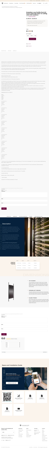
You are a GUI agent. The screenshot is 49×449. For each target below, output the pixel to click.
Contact (40, 3)
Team (27, 431)
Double (32, 35)
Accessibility (43, 439)
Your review (3, 191)
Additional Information (23, 216)
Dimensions (15, 216)
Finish (27, 29)
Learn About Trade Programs (36, 430)
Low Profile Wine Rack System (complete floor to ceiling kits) (9, 6)
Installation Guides (44, 435)
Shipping (43, 431)
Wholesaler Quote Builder (36, 433)
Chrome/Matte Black (26, 31)
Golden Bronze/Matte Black (30, 31)
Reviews (30, 216)
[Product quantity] (27, 39)
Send (13, 432)
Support (43, 428)
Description (9, 216)
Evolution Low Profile (32, 16)
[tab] (3, 51)
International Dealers (44, 440)
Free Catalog (20, 431)
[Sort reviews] (45, 352)
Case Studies (20, 435)
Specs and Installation (38, 216)
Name (2, 324)
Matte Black (32, 31)
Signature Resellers (28, 435)
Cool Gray (28, 31)
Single (28, 35)
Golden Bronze (29, 31)
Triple (35, 35)
